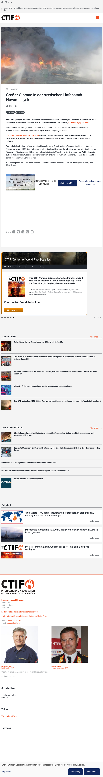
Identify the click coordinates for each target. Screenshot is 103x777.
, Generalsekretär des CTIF (60, 667)
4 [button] (10, 317)
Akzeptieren (92, 771)
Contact (4, 697)
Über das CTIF (6, 8)
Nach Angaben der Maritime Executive (22, 135)
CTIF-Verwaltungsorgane (52, 8)
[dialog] (51, 769)
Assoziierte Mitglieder (32, 8)
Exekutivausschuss (70, 8)
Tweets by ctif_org (9, 716)
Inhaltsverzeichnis (9, 695)
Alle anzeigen (96, 337)
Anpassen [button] (6, 771)
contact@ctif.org (13, 623)
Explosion (10, 112)
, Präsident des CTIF (7, 667)
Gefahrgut (20, 112)
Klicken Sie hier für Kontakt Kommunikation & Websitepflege (24, 616)
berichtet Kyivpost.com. (78, 123)
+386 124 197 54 (14, 621)
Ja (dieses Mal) (67, 183)
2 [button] (5, 317)
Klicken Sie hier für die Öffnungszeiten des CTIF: (19, 612)
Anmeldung (18, 8)
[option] (51, 283)
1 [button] (2, 317)
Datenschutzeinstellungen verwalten (90, 182)
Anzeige (97, 317)
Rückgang (75, 771)
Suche (3, 10)
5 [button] (13, 317)
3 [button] (8, 317)
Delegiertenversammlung (89, 8)
